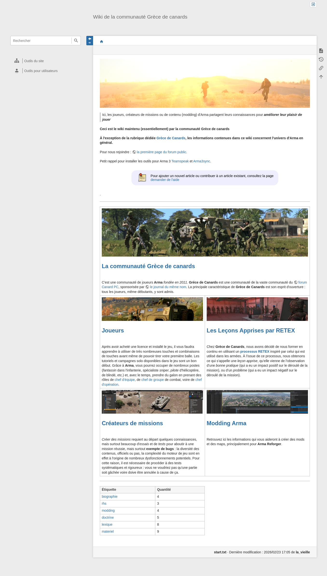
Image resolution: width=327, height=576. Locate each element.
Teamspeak (180, 161)
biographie (109, 496)
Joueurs (113, 330)
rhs (104, 503)
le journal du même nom (168, 287)
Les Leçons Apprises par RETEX (251, 330)
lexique (107, 524)
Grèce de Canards (171, 138)
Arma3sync (201, 161)
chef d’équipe (125, 380)
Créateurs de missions (132, 423)
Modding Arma (226, 423)
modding (108, 510)
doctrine (108, 517)
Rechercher (76, 40)
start (101, 41)
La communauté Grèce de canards (148, 266)
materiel (108, 531)
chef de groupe (152, 380)
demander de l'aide (165, 180)
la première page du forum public (161, 152)
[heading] (46, 60)
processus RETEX (254, 351)
